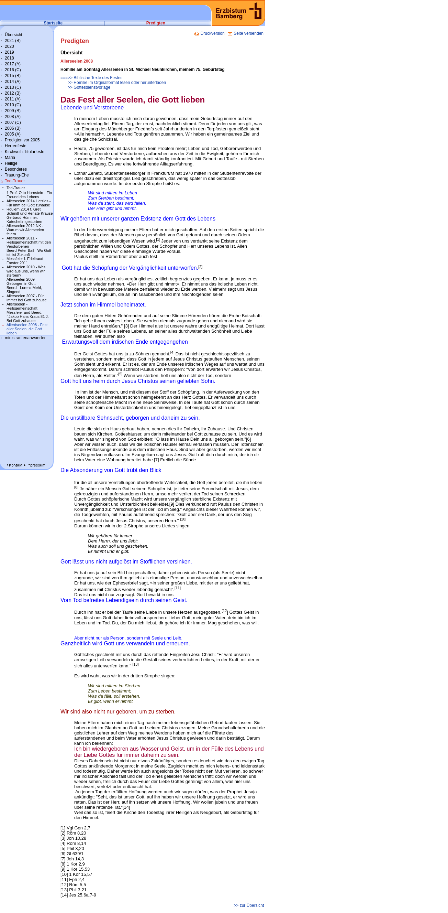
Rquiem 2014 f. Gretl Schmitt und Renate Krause (30, 211)
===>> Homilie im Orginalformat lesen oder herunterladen (113, 82)
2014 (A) (13, 81)
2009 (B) (13, 110)
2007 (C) (13, 122)
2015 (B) (13, 75)
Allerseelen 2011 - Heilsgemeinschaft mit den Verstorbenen (29, 242)
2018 (9, 58)
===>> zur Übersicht (245, 905)
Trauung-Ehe (17, 175)
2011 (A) (13, 99)
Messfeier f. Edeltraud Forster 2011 (25, 261)
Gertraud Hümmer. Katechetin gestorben (24, 219)
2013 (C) (13, 87)
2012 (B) (13, 93)
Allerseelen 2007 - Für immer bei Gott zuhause (27, 298)
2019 (9, 52)
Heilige (11, 163)
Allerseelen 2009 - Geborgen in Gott (22, 281)
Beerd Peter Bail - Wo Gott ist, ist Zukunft (29, 252)
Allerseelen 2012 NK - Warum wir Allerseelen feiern (25, 230)
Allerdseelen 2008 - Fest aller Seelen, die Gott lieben (27, 329)
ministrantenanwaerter (25, 337)
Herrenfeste (15, 145)
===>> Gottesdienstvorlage (85, 87)
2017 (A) (13, 64)
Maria (10, 157)
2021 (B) (13, 40)
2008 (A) (13, 116)
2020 (9, 46)
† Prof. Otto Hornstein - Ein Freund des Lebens (29, 195)
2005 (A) (13, 134)
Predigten (155, 23)
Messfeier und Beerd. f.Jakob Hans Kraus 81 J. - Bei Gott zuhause (29, 316)
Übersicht (13, 34)
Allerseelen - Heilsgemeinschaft (22, 306)
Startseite (53, 23)
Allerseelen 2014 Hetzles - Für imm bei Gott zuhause (29, 203)
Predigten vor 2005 (22, 140)
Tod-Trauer (15, 181)
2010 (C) (13, 105)
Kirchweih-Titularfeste (24, 151)
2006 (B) (13, 128)
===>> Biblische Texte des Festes (91, 77)
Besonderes (16, 169)
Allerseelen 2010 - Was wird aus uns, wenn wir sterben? (26, 271)
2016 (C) (13, 69)
